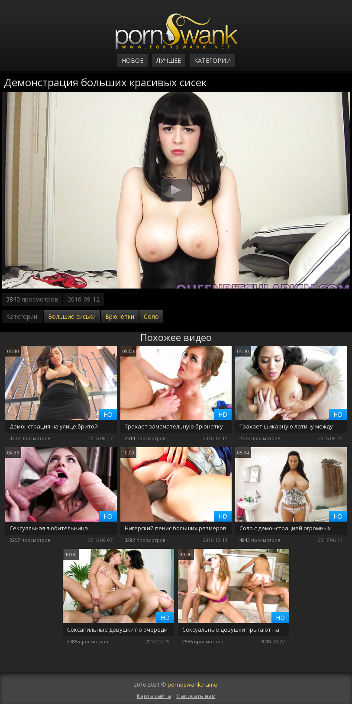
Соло (151, 316)
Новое (132, 60)
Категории (212, 60)
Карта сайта (154, 696)
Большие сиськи (72, 316)
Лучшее (168, 60)
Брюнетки (119, 316)
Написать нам (196, 696)
